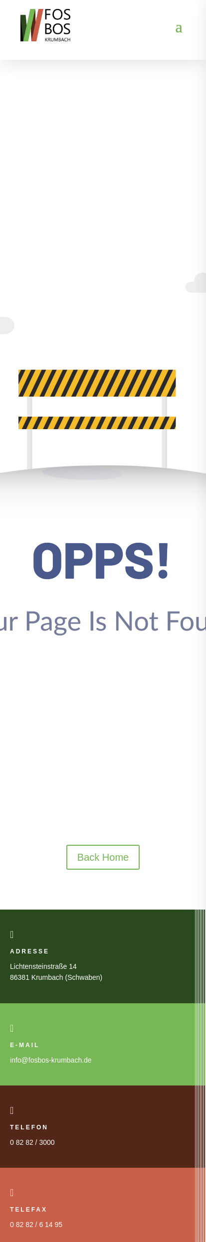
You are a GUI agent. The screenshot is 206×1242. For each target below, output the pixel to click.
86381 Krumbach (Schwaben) (56, 977)
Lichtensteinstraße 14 (43, 966)
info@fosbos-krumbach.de (51, 1060)
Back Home (103, 857)
